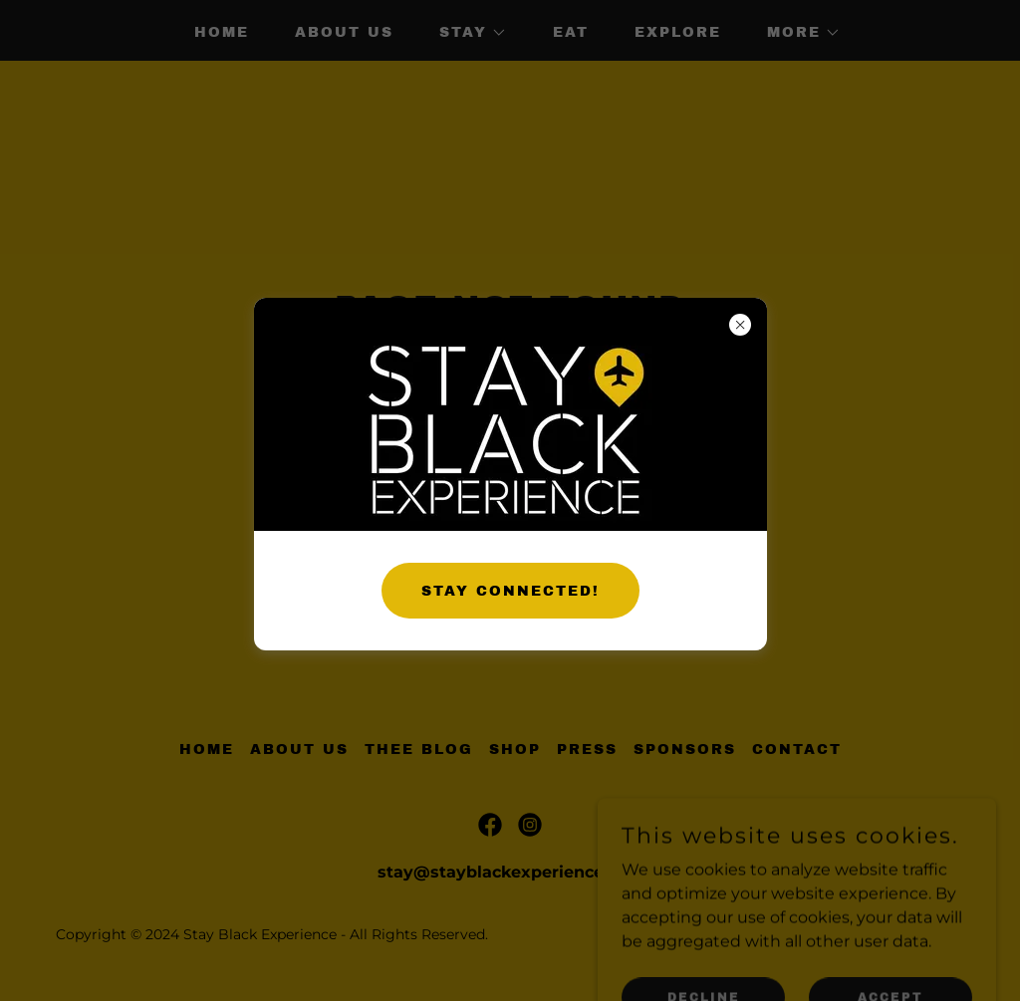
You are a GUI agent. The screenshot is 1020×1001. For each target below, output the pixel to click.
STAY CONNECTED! (510, 591)
